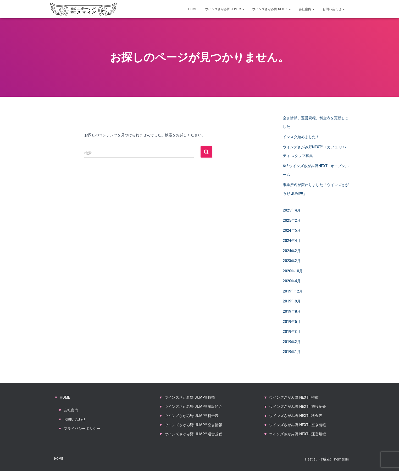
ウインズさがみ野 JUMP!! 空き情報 (193, 425)
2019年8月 (292, 311)
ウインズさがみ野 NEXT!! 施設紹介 (297, 406)
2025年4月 (292, 210)
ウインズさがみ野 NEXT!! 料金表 (295, 416)
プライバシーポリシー (82, 428)
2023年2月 (292, 261)
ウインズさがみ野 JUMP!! (224, 9)
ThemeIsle (340, 459)
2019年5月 (292, 322)
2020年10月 (293, 271)
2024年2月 (292, 251)
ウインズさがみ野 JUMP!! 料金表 (191, 416)
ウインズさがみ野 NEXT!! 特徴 (294, 397)
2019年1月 (292, 352)
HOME (192, 9)
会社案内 (307, 9)
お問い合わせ (334, 9)
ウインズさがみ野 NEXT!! (271, 9)
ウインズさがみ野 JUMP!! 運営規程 (193, 434)
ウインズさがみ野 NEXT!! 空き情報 (297, 425)
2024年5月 (292, 230)
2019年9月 (292, 301)
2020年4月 (292, 281)
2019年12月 (293, 291)
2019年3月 (292, 331)
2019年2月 (292, 342)
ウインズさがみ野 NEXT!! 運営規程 (297, 434)
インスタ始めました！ (301, 137)
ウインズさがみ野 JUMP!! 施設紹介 (193, 406)
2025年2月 (292, 220)
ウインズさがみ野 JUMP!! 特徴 (189, 397)
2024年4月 (292, 241)
